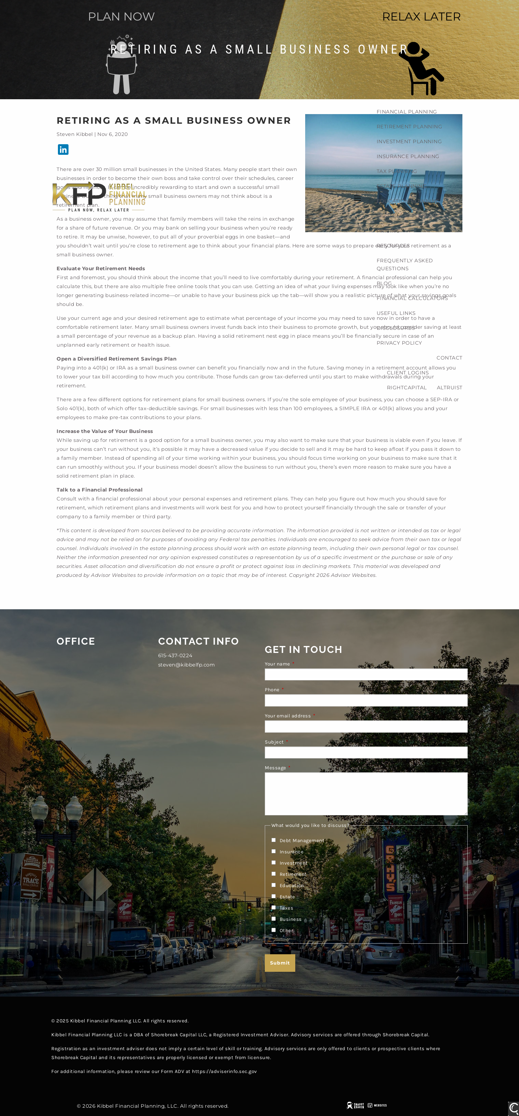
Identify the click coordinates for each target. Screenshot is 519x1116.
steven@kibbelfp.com (186, 665)
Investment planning (409, 141)
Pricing (388, 231)
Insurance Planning (408, 156)
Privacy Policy (399, 343)
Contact (450, 358)
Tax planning (397, 171)
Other (286, 930)
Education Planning (408, 201)
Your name (304, 664)
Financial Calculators (412, 298)
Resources (393, 245)
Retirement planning (410, 126)
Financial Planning (407, 111)
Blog (384, 283)
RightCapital (407, 387)
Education (292, 885)
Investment (294, 863)
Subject (301, 742)
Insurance (292, 852)
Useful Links (396, 313)
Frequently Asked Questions (405, 264)
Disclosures (396, 328)
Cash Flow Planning (409, 216)
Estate (287, 897)
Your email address (314, 716)
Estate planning (402, 186)
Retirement (293, 874)
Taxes (287, 908)
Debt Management (302, 840)
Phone (298, 690)
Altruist (450, 387)
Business (291, 919)
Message (302, 768)
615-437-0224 (175, 655)
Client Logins (408, 372)
